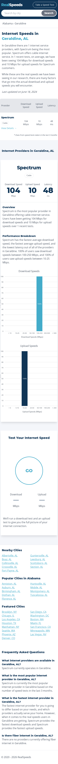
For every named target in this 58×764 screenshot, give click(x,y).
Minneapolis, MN (40, 630)
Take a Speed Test (44, 4)
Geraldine (20, 23)
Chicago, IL (8, 615)
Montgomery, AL (39, 591)
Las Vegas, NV (38, 634)
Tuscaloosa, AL (38, 595)
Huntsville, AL (38, 583)
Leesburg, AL (37, 559)
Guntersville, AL (39, 555)
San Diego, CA (38, 612)
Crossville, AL (9, 567)
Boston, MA (37, 619)
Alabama (7, 23)
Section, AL (36, 567)
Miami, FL (35, 623)
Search (48, 13)
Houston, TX (9, 623)
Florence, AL (9, 598)
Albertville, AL (9, 555)
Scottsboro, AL (38, 563)
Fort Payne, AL (10, 570)
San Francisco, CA (40, 627)
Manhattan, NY (10, 627)
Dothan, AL (8, 595)
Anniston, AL (9, 583)
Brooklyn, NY (9, 612)
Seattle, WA (8, 630)
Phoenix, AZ (8, 634)
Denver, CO (8, 638)
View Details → (9, 128)
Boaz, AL (6, 559)
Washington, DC (39, 615)
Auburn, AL (8, 587)
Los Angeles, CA (11, 619)
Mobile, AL (36, 587)
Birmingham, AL (11, 591)
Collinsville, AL (10, 563)
